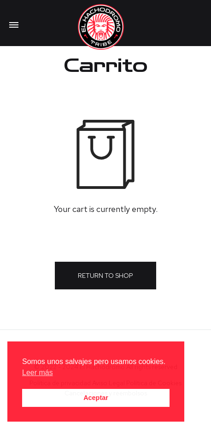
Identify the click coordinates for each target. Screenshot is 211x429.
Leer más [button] (37, 372)
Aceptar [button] (95, 397)
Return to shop (105, 275)
